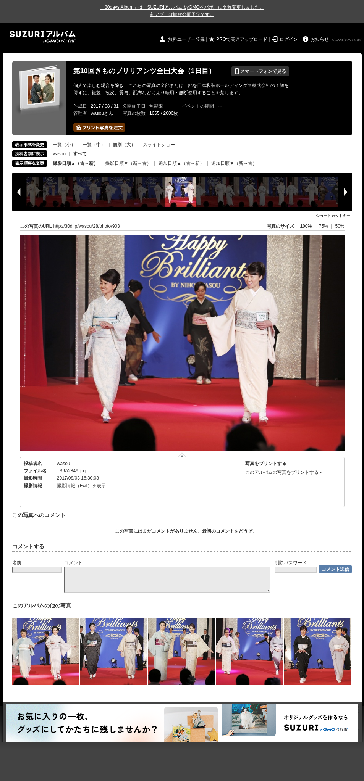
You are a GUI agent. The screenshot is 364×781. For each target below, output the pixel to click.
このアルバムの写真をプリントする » (283, 472)
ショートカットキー (333, 216)
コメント (73, 562)
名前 (16, 562)
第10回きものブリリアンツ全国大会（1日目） (144, 71)
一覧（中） (94, 144)
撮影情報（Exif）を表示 (81, 485)
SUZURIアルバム (43, 37)
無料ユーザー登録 (186, 39)
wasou (59, 153)
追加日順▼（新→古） (234, 163)
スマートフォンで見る (260, 71)
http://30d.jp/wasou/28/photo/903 (86, 226)
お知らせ (320, 39)
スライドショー (159, 144)
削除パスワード (291, 562)
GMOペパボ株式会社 (347, 40)
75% (324, 226)
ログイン (289, 39)
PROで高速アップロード (241, 39)
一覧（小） (64, 144)
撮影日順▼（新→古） (128, 163)
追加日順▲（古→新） (181, 163)
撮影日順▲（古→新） (76, 163)
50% (339, 226)
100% (306, 226)
